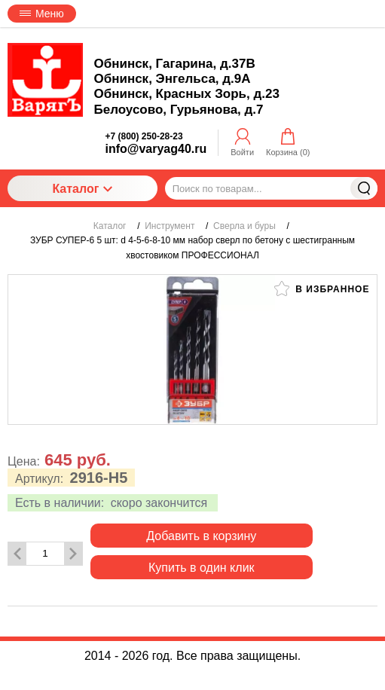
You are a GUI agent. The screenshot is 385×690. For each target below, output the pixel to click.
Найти (364, 188)
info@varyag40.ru (156, 148)
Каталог (82, 188)
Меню (42, 14)
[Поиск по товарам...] (271, 188)
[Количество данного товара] (45, 553)
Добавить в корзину (201, 536)
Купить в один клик (201, 567)
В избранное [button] (321, 288)
